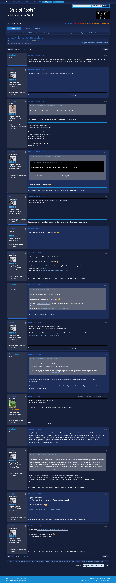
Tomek (12, 228)
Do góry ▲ (107, 578)
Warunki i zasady (98, 578)
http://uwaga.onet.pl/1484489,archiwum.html (53, 270)
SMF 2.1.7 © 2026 (11, 578)
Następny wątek (102, 43)
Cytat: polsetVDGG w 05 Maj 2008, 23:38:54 (45, 359)
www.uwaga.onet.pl (41, 266)
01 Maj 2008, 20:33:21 (34, 284)
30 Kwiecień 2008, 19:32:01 (36, 196)
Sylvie (83, 33)
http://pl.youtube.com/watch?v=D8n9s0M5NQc (44, 509)
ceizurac (12, 101)
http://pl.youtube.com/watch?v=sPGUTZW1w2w (45, 335)
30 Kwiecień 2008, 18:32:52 (36, 151)
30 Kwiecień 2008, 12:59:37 (36, 69)
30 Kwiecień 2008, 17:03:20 (36, 101)
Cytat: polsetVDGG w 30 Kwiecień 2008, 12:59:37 (47, 106)
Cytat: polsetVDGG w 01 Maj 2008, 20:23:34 (45, 289)
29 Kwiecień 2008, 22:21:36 (36, 55)
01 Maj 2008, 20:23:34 (34, 253)
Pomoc (91, 578)
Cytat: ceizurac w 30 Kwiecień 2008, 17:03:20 (46, 156)
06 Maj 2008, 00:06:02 (34, 396)
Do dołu (11, 49)
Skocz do (79, 565)
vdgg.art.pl (77, 23)
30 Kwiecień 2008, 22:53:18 (36, 228)
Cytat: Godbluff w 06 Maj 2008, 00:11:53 (44, 454)
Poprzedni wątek (88, 43)
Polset (11, 69)
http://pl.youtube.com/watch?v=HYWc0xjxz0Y (52, 529)
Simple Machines (21, 578)
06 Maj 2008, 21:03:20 (34, 525)
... (31, 49)
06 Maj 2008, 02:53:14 (34, 494)
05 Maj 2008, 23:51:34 (34, 354)
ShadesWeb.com (21, 580)
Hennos (12, 396)
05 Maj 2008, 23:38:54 (34, 322)
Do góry (11, 556)
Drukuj (105, 49)
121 (33, 49)
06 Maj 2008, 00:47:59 (34, 450)
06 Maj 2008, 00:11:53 (34, 429)
